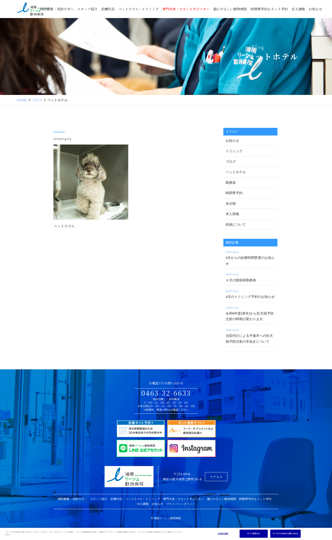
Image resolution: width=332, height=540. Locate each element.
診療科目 (108, 9)
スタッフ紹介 (87, 9)
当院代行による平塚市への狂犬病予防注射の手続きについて (250, 335)
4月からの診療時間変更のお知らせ (250, 257)
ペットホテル (64, 226)
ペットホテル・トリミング (138, 9)
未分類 (231, 203)
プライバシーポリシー (180, 504)
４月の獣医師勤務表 (250, 276)
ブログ (37, 100)
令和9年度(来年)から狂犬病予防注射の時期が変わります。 (250, 312)
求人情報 (298, 9)
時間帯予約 (234, 193)
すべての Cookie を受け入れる (285, 534)
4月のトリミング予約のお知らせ (250, 293)
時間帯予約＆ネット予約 (269, 9)
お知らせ (315, 9)
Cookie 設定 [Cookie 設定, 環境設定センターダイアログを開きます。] (223, 534)
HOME (22, 100)
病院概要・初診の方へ (57, 9)
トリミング (234, 151)
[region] (166, 534)
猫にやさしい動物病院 (230, 9)
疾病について (236, 224)
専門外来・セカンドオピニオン (186, 9)
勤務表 (231, 182)
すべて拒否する (253, 534)
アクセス (216, 477)
